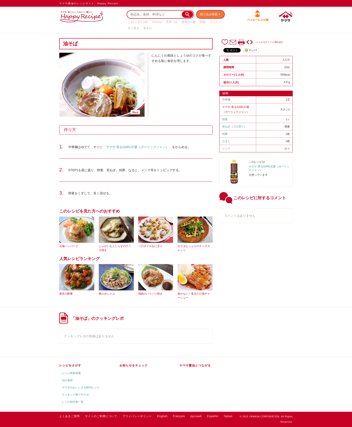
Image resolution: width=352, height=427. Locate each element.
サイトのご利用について (101, 416)
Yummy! (157, 22)
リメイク (215, 22)
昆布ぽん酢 (188, 22)
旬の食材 (67, 380)
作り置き (133, 28)
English (162, 416)
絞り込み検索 (209, 14)
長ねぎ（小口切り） (234, 126)
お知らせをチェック (133, 365)
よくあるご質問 (69, 416)
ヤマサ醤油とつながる (195, 365)
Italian (228, 416)
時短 (203, 22)
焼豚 (225, 134)
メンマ (226, 148)
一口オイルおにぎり (150, 246)
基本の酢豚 (66, 293)
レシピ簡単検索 (71, 373)
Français (179, 416)
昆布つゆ (172, 22)
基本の (147, 28)
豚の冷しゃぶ (107, 293)
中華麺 (226, 99)
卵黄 (225, 119)
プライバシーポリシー (137, 416)
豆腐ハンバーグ (68, 246)
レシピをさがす (70, 365)
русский (196, 416)
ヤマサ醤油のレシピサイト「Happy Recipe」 (90, 3)
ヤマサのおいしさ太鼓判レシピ (81, 387)
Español (212, 416)
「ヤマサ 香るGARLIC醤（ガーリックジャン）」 (137, 147)
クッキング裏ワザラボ (75, 394)
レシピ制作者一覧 (73, 401)
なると (226, 141)
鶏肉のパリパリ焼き (150, 293)
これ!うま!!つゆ (138, 22)
